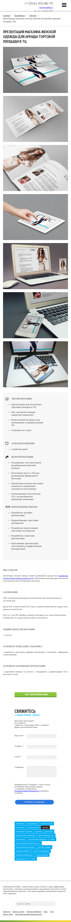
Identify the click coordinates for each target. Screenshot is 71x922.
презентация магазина (25, 847)
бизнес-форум (42, 855)
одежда (45, 827)
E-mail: (18, 757)
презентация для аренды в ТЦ (28, 843)
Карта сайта (8, 914)
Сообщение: (19, 767)
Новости (6, 911)
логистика (20, 827)
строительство (46, 823)
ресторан (49, 831)
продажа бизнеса (23, 851)
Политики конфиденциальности (27, 791)
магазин (38, 831)
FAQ (52, 911)
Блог (46, 911)
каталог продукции (41, 851)
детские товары (44, 847)
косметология (33, 827)
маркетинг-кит (22, 859)
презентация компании (25, 835)
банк (33, 859)
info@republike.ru (46, 7)
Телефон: (19, 746)
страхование (32, 823)
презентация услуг (46, 835)
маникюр (20, 823)
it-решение (20, 839)
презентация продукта (37, 839)
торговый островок (24, 831)
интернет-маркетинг (24, 855)
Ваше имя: (19, 736)
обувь (52, 839)
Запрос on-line (18, 911)
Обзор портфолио (34, 911)
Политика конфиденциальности (28, 914)
